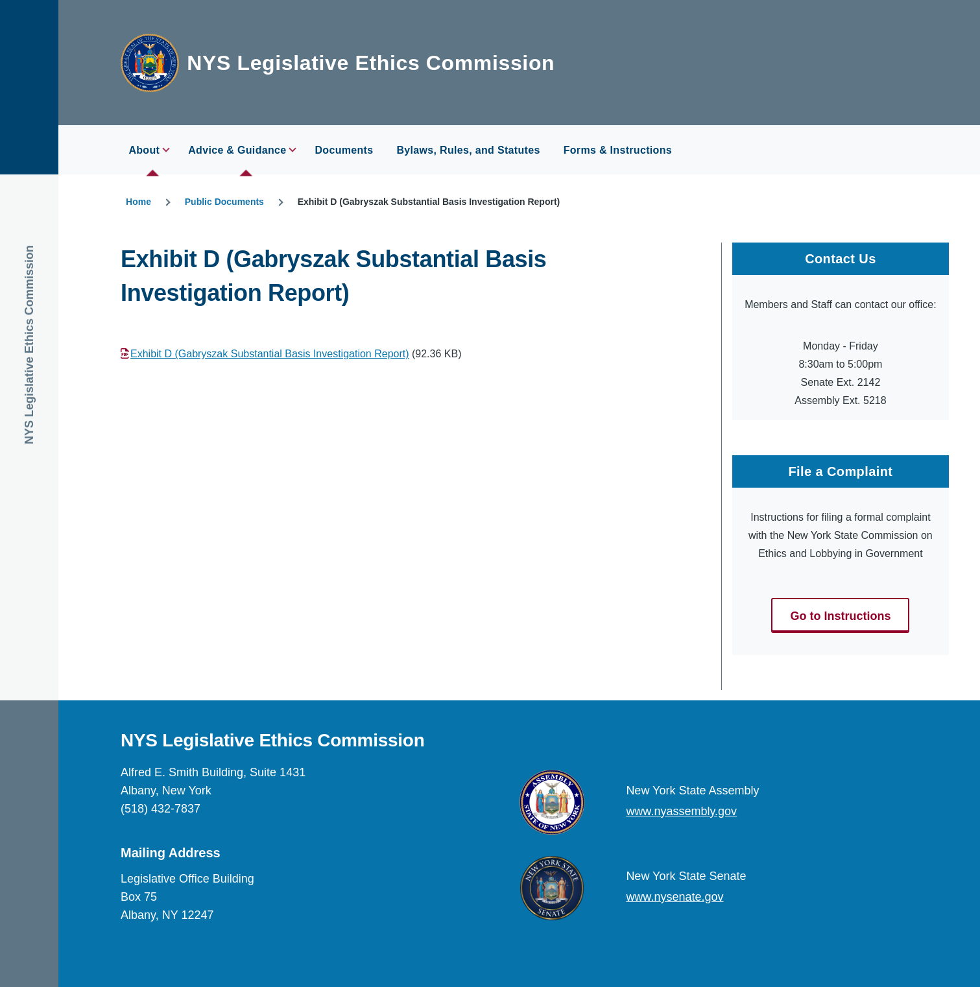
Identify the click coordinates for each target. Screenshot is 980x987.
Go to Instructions (840, 616)
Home (138, 201)
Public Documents (224, 201)
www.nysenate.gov (674, 896)
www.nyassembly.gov (681, 811)
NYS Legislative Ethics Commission (371, 63)
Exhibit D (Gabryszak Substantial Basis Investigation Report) (269, 353)
